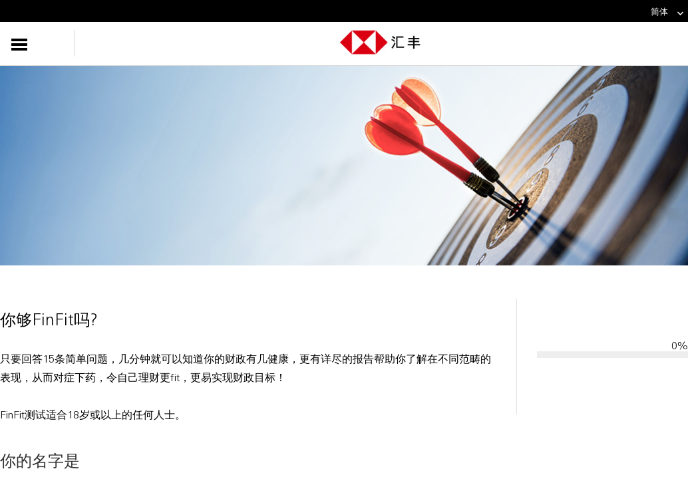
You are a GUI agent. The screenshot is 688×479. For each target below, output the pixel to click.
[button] (44, 43)
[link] (676, 13)
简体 (668, 11)
